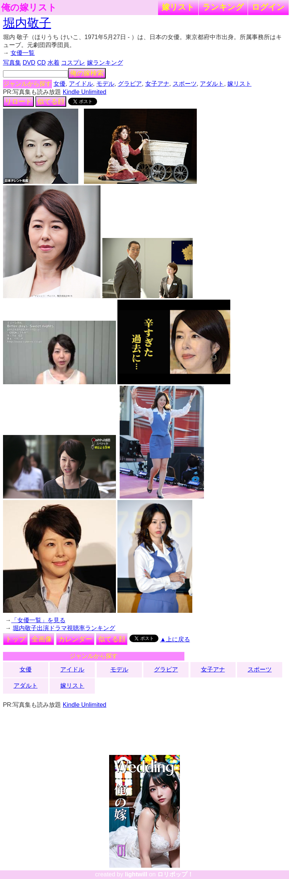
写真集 (12, 62)
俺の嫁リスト (29, 7)
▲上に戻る (175, 639)
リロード (18, 101)
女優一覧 (23, 53)
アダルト (212, 83)
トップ (15, 639)
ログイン (268, 7)
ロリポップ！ (175, 874)
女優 (59, 83)
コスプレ (73, 62)
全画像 (42, 639)
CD (41, 62)
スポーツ (185, 83)
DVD (29, 62)
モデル (105, 83)
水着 (53, 62)
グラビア (130, 83)
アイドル (81, 83)
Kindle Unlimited (84, 92)
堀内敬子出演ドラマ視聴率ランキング (64, 628)
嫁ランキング (105, 62)
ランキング (223, 7)
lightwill (136, 874)
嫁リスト (178, 7)
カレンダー (75, 639)
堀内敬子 (27, 23)
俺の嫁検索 (87, 73)
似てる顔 (50, 101)
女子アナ (157, 83)
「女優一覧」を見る (38, 620)
